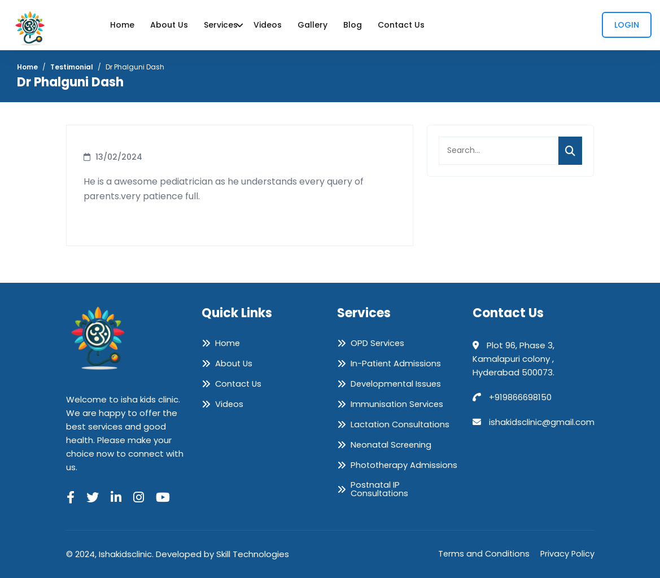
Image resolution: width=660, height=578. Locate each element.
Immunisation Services (398, 404)
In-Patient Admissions (397, 363)
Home (122, 24)
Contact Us (401, 24)
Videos (267, 24)
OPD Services (378, 343)
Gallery (312, 24)
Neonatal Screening (392, 444)
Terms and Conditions (481, 554)
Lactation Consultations (401, 424)
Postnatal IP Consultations (380, 489)
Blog (352, 24)
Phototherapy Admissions (405, 465)
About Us (169, 24)
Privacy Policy (567, 554)
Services (221, 24)
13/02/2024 (118, 157)
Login (626, 24)
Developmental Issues (397, 383)
